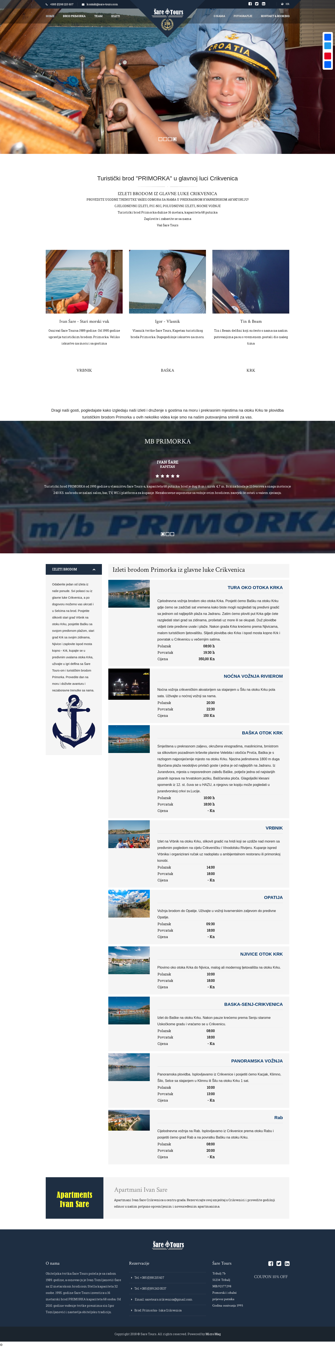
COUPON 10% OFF (271, 1277)
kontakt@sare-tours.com (102, 4)
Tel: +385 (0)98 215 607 (149, 1278)
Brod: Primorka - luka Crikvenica (158, 1310)
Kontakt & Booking (275, 16)
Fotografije (243, 16)
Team (98, 16)
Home (50, 16)
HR (285, 4)
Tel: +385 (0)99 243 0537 (150, 1288)
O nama (219, 16)
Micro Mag (213, 1334)
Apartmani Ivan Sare (140, 1189)
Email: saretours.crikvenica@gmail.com (163, 1299)
